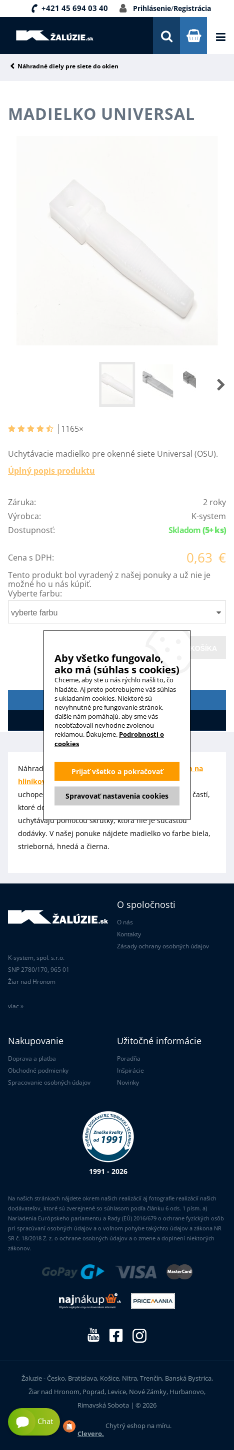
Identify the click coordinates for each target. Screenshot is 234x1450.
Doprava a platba (32, 1058)
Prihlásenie (152, 8)
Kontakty (129, 934)
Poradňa (128, 1058)
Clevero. (91, 1433)
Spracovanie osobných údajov (49, 1082)
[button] (211, 384)
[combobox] (117, 611)
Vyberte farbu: (35, 593)
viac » (16, 1006)
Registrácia (192, 8)
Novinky (128, 1082)
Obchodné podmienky (38, 1070)
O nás (125, 922)
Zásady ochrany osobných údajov (163, 946)
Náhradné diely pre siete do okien (68, 66)
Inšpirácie (130, 1070)
